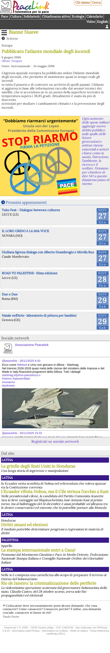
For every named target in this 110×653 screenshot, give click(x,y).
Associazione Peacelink (32, 345)
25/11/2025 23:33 (31, 433)
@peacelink (9, 360)
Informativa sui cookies (55, 630)
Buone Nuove (23, 32)
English (102, 22)
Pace (4, 16)
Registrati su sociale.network (55, 441)
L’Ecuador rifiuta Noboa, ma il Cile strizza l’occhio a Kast (55, 491)
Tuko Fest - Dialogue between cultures (31, 210)
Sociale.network (15, 338)
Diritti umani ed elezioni (24, 524)
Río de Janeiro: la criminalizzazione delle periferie (48, 583)
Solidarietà (32, 16)
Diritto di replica (79, 630)
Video (90, 22)
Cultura (15, 16)
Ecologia (78, 16)
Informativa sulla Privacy (26, 630)
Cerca (96, 2)
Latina (7, 460)
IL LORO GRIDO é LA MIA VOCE (25, 231)
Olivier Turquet (12, 61)
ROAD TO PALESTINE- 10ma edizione (29, 273)
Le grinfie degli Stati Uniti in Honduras (38, 466)
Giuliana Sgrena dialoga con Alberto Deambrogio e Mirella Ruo (48, 252)
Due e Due (10, 294)
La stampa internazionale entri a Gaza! (38, 550)
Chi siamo (82, 2)
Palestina (10, 540)
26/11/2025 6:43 (30, 360)
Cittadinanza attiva (56, 16)
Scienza (12, 38)
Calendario (94, 16)
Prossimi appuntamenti (26, 202)
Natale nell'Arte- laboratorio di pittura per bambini (39, 315)
